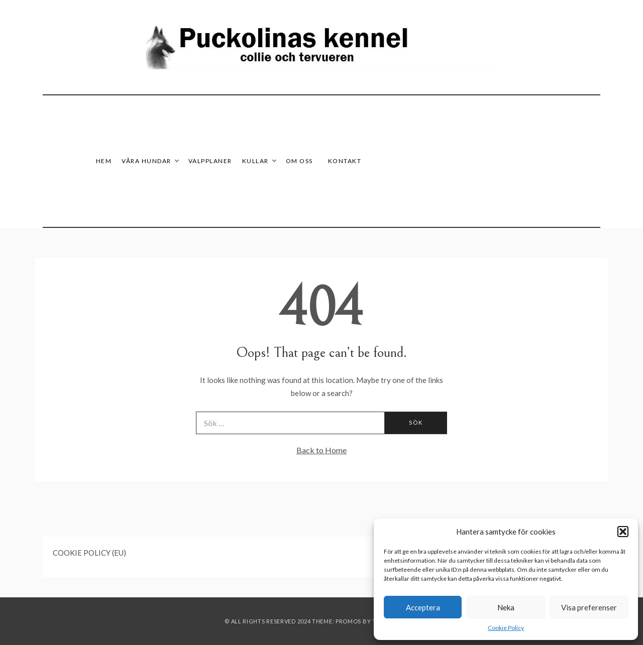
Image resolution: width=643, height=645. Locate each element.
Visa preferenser (589, 607)
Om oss (299, 161)
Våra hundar (150, 161)
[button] (623, 532)
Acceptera (423, 607)
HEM (104, 161)
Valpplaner (210, 161)
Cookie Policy (506, 627)
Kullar (259, 161)
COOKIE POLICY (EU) (89, 552)
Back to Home (321, 450)
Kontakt (345, 161)
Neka (505, 607)
